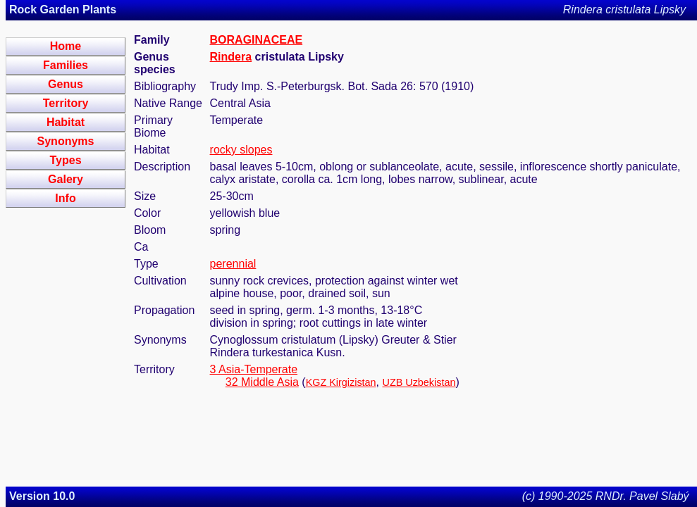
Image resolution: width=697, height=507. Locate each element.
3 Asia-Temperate (254, 369)
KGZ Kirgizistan (341, 382)
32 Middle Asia (262, 382)
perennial (233, 264)
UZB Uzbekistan (419, 382)
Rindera (231, 57)
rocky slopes (241, 150)
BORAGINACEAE (256, 40)
